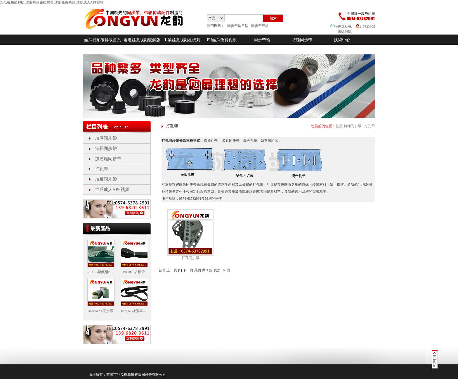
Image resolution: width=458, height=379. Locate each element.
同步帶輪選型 (237, 26)
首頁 (339, 126)
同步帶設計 (260, 26)
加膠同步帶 (106, 179)
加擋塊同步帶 (108, 158)
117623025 (365, 27)
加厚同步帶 (106, 138)
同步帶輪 (262, 40)
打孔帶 (101, 169)
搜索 (273, 18)
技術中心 (342, 40)
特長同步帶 (106, 148)
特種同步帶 (302, 40)
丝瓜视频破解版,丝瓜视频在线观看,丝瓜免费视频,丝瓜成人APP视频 (52, 2)
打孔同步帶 (190, 258)
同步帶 (146, 375)
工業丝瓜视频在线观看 (182, 45)
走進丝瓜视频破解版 (142, 40)
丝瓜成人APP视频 (112, 189)
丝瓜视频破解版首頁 (102, 40)
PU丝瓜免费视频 (222, 40)
